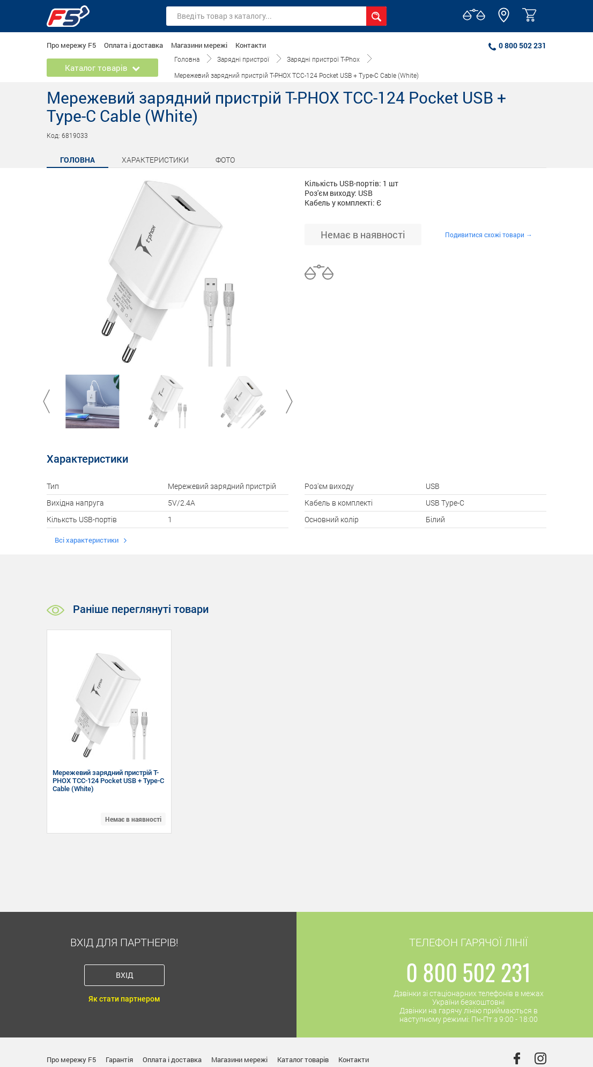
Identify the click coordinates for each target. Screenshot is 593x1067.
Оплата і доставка (133, 45)
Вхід (125, 975)
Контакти (250, 45)
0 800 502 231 (517, 45)
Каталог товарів (303, 1059)
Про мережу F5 (71, 45)
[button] (503, 20)
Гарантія (119, 1059)
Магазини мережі (199, 45)
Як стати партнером (124, 999)
